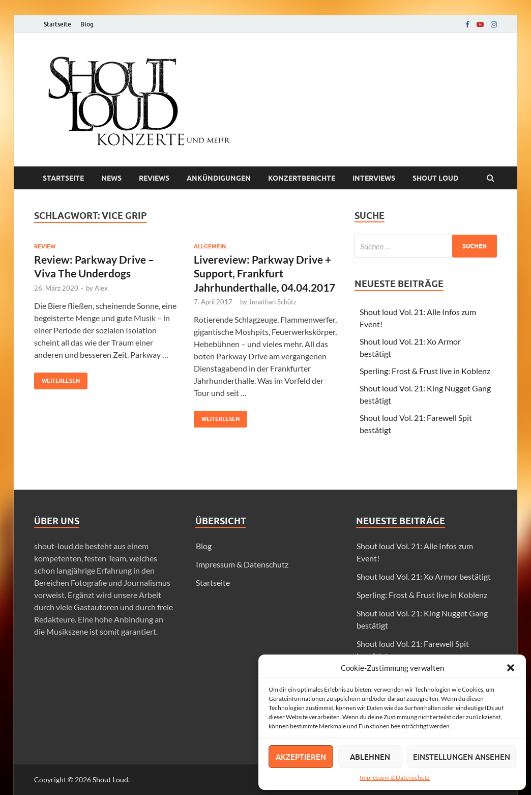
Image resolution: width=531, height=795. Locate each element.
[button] (511, 668)
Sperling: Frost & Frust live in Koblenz (425, 371)
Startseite (57, 24)
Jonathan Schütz (273, 302)
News (111, 178)
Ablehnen (370, 756)
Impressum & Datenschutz (395, 777)
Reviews (154, 178)
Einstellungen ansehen (461, 756)
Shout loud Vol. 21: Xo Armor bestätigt (424, 576)
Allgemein (210, 246)
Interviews (373, 178)
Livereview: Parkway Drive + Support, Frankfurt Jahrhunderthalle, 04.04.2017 (264, 273)
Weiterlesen (57, 378)
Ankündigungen (219, 178)
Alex (101, 288)
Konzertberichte (301, 178)
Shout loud (435, 178)
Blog (87, 24)
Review (44, 246)
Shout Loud (110, 779)
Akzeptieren (301, 756)
